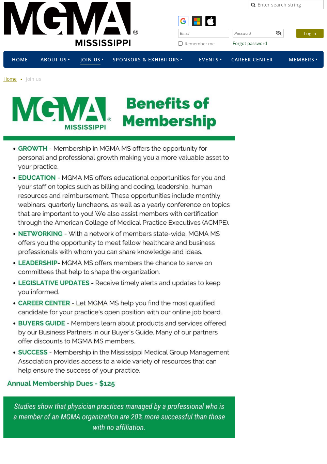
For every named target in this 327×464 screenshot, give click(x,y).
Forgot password (250, 43)
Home (10, 79)
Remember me (200, 44)
